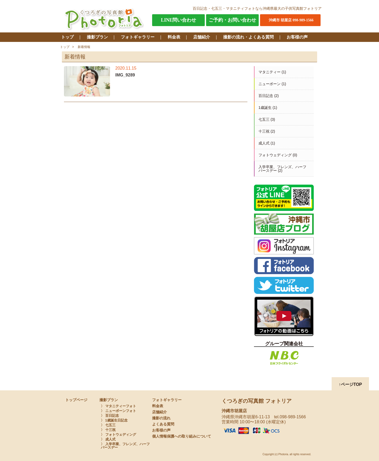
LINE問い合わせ (178, 20)
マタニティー (269, 72)
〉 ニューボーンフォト (118, 411)
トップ (67, 37)
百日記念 (265, 96)
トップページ (76, 400)
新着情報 (84, 47)
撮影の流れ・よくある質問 (248, 37)
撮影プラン (97, 37)
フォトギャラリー (137, 37)
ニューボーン (269, 84)
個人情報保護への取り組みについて (181, 436)
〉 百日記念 (110, 416)
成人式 (264, 143)
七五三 (264, 119)
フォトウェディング (275, 155)
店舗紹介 (201, 37)
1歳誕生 (265, 107)
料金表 (174, 37)
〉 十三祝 (108, 430)
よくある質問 (163, 424)
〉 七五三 (108, 425)
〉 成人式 (108, 439)
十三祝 (264, 131)
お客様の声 (297, 37)
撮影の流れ (161, 418)
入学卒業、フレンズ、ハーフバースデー (282, 169)
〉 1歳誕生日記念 (114, 420)
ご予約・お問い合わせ (232, 20)
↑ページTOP (350, 384)
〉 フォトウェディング (118, 434)
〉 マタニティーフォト (118, 406)
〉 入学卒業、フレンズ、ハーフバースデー (125, 445)
